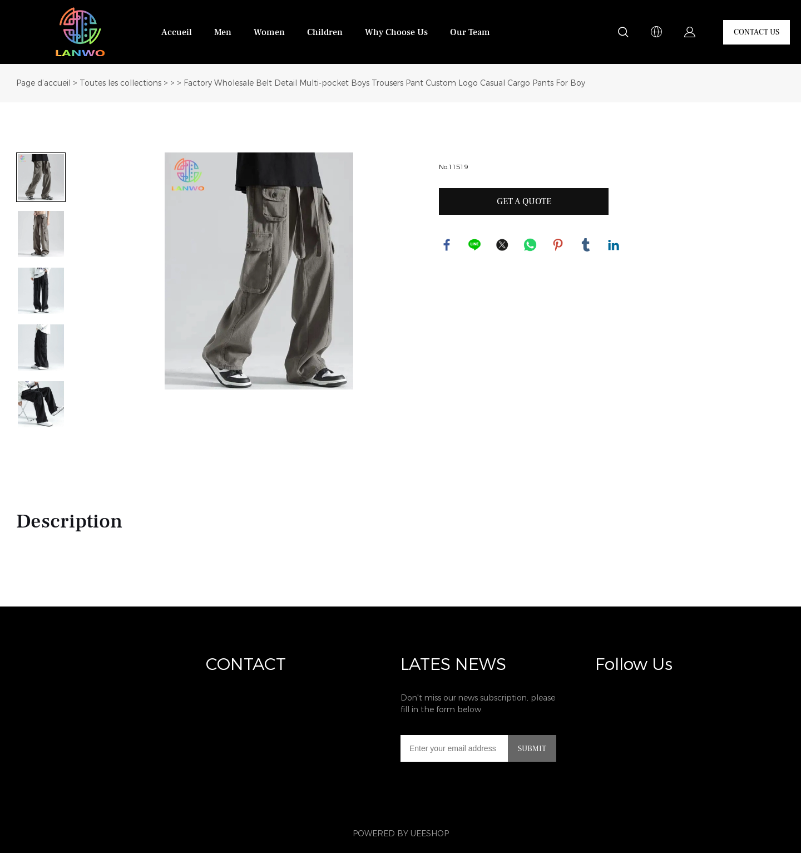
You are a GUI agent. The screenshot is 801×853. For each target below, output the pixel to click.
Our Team (470, 32)
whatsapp (530, 245)
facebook (447, 245)
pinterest (558, 245)
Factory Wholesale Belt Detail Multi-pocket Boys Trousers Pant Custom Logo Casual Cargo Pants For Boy (384, 83)
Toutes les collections (120, 83)
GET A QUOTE (524, 201)
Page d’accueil (43, 83)
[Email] (454, 748)
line (475, 245)
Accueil (176, 32)
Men (222, 32)
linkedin (614, 245)
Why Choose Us (396, 32)
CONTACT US (756, 32)
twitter (503, 245)
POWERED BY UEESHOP (401, 834)
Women (269, 32)
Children (325, 32)
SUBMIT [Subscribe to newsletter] (532, 749)
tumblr (586, 245)
